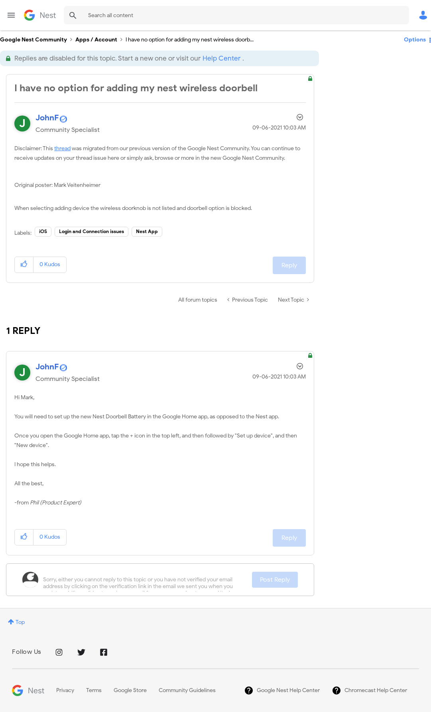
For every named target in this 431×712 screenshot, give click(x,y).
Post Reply (275, 580)
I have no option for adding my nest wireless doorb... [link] (190, 39)
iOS (43, 231)
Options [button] (415, 39)
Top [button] (20, 622)
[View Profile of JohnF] (47, 118)
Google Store (130, 690)
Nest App (147, 231)
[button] (24, 265)
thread (62, 148)
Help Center (221, 58)
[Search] (236, 15)
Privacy (65, 690)
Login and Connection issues (91, 231)
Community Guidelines (187, 690)
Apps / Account (96, 39)
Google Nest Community (40, 15)
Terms (94, 690)
